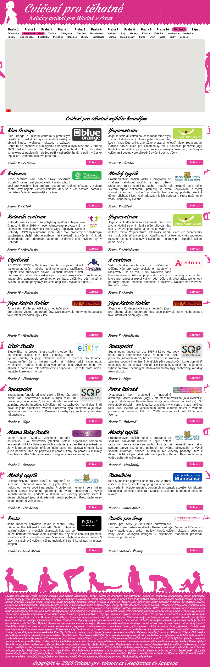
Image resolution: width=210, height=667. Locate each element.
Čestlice (52, 33)
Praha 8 (129, 29)
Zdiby (173, 37)
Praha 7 (113, 29)
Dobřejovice (66, 33)
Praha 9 (146, 29)
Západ (196, 29)
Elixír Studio (20, 346)
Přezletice (58, 37)
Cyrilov (124, 605)
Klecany (134, 33)
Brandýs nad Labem (33, 33)
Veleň (162, 37)
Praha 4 (63, 29)
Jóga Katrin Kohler (27, 303)
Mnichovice (173, 33)
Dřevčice (81, 33)
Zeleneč (184, 37)
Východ (179, 29)
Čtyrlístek (17, 260)
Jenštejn (111, 33)
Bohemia (16, 174)
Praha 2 (30, 29)
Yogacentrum (122, 130)
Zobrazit (94, 162)
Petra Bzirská (122, 389)
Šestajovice (98, 37)
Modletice (188, 33)
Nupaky (11, 37)
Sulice (142, 37)
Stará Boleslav (127, 37)
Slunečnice (119, 475)
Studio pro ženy (125, 518)
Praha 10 (163, 29)
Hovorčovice (96, 33)
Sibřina (112, 37)
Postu (13, 518)
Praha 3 (46, 29)
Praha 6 (96, 29)
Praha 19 (191, 653)
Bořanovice (13, 33)
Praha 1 (13, 29)
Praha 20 (146, 614)
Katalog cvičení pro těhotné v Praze (70, 18)
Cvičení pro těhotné (73, 8)
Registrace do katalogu (152, 663)
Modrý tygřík (123, 174)
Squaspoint (120, 346)
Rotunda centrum (26, 217)
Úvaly (152, 37)
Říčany (84, 37)
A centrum (119, 260)
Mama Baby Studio (28, 432)
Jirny (122, 33)
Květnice (158, 33)
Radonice (72, 37)
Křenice (146, 33)
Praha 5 (79, 29)
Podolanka (43, 37)
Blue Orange (20, 130)
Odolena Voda (27, 37)
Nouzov (58, 647)
